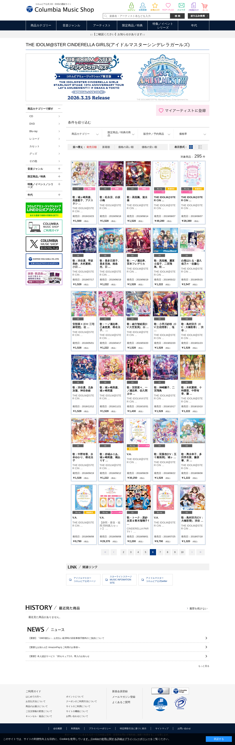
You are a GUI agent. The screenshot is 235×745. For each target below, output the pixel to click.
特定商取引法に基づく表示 (133, 728)
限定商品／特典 (132, 25)
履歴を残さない (198, 608)
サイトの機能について (77, 711)
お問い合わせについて (77, 716)
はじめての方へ (33, 696)
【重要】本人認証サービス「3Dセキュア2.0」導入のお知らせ (58, 656)
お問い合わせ (184, 728)
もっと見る (203, 666)
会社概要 (57, 728)
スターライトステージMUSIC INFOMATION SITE (121, 579)
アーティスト (102, 25)
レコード (34, 138)
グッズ (33, 153)
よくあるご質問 (121, 702)
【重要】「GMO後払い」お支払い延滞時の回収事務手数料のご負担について (66, 638)
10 (182, 552)
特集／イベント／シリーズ (40, 186)
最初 (105, 552)
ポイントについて (75, 696)
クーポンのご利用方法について (81, 701)
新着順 (106, 147)
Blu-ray (33, 131)
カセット (34, 146)
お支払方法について (36, 701)
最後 (200, 552)
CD (31, 116)
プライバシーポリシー (100, 728)
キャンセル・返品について (39, 716)
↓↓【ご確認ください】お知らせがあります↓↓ (117, 34)
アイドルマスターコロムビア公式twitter (156, 579)
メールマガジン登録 (123, 696)
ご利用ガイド (33, 691)
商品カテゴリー (41, 25)
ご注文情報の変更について (39, 711)
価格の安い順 (149, 147)
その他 (33, 161)
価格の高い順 (126, 147)
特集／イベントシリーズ (163, 25)
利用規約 (75, 728)
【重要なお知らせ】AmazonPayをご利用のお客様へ (54, 647)
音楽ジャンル (71, 25)
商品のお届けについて (37, 706)
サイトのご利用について (78, 706)
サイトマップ (162, 728)
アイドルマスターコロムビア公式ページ (85, 579)
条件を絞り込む (79, 122)
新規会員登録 (120, 691)
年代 (194, 25)
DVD (32, 123)
